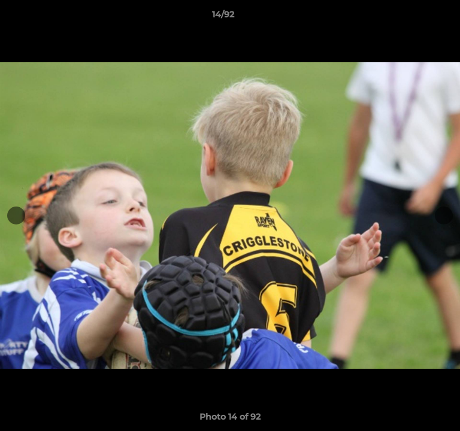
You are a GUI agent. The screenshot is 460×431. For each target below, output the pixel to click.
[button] (417, 17)
